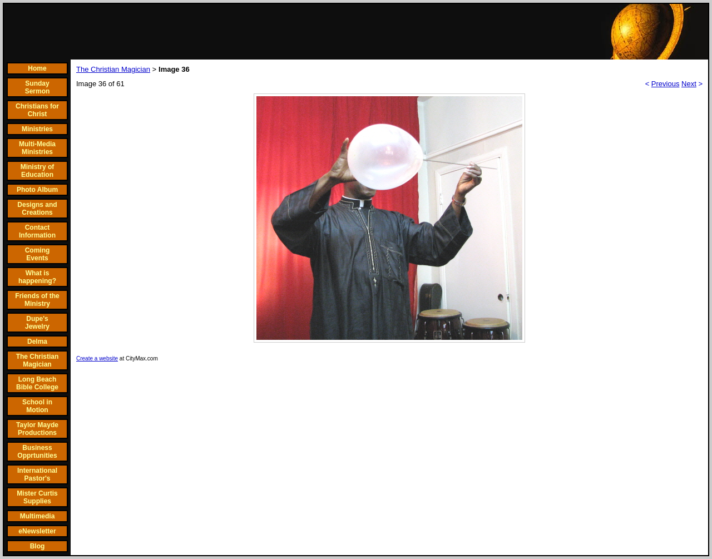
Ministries (37, 129)
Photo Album (37, 190)
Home (37, 68)
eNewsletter (37, 531)
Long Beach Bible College (37, 383)
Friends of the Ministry (37, 300)
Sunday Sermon (37, 87)
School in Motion (37, 406)
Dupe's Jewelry (37, 322)
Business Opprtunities (37, 451)
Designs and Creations (37, 208)
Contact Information (37, 231)
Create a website (97, 358)
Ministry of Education (38, 171)
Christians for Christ (37, 110)
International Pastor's (37, 474)
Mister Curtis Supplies (37, 497)
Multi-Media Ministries (37, 148)
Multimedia (37, 516)
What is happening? (37, 277)
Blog (37, 546)
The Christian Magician (37, 360)
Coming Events (37, 254)
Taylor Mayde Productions (37, 429)
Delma (37, 341)
